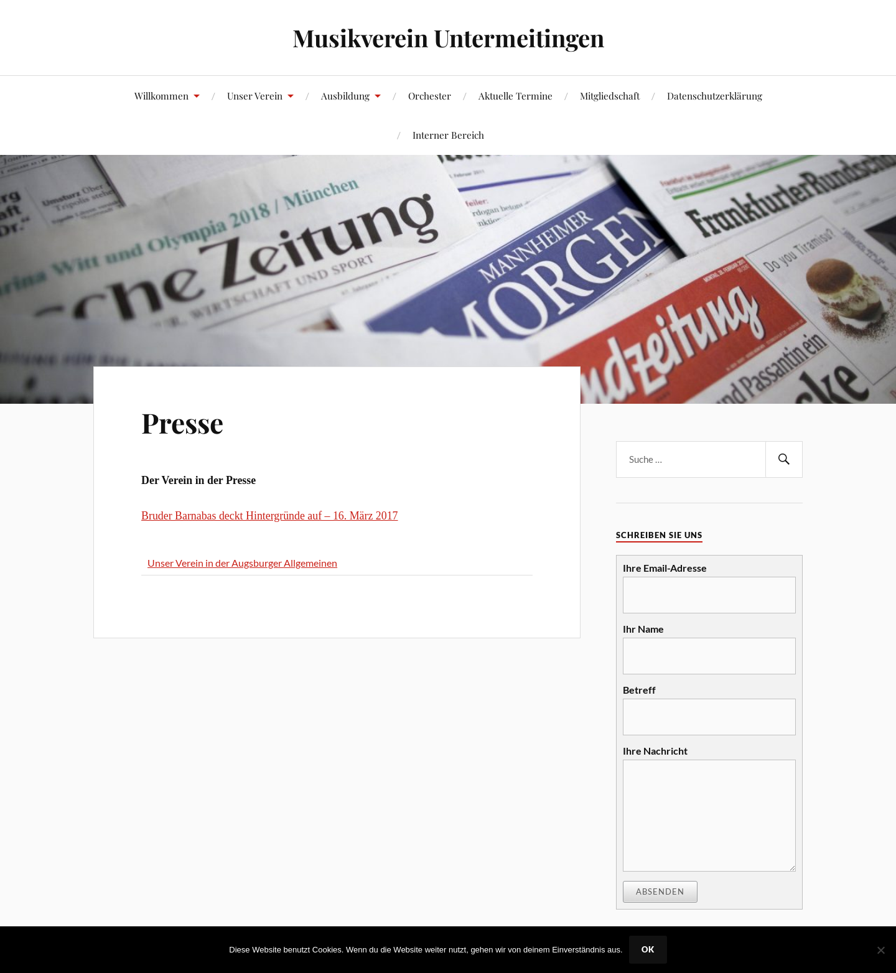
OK (648, 949)
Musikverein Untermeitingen (448, 38)
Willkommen (161, 95)
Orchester (429, 95)
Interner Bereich (448, 134)
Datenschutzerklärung (714, 95)
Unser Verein (254, 95)
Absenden (660, 891)
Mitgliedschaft (610, 95)
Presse (182, 422)
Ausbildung (345, 95)
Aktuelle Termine (515, 95)
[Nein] (880, 950)
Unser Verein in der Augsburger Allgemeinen (242, 563)
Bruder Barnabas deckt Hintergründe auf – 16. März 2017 (269, 516)
